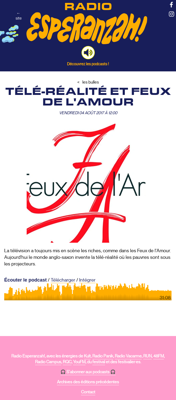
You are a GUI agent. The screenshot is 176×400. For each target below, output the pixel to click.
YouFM (79, 362)
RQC (67, 362)
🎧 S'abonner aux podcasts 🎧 (88, 372)
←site (19, 16)
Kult (87, 356)
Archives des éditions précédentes (88, 382)
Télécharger (63, 280)
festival (98, 362)
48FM (158, 356)
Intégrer (87, 280)
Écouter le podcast (25, 280)
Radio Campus (48, 362)
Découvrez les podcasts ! (88, 63)
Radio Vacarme (128, 356)
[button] (88, 52)
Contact (88, 392)
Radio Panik (102, 356)
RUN (147, 356)
